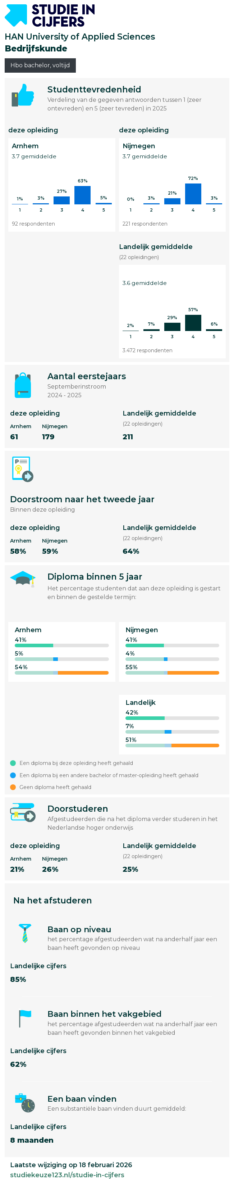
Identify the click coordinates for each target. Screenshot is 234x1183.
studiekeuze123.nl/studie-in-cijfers (67, 1175)
